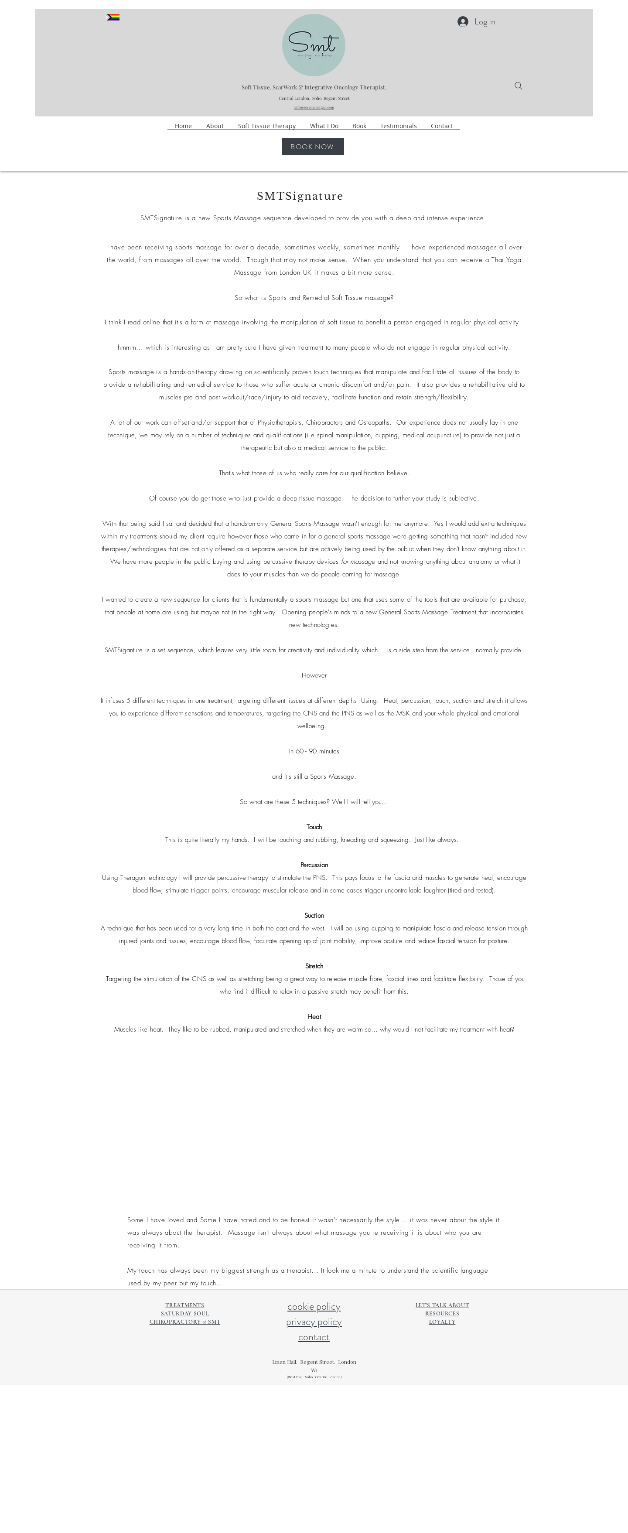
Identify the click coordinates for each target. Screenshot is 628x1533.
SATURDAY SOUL (185, 1313)
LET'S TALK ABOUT (442, 1305)
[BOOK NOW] (313, 146)
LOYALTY (442, 1321)
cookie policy (314, 1306)
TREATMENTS (185, 1305)
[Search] (518, 86)
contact (314, 1336)
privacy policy (314, 1321)
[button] (324, 129)
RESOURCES (442, 1313)
